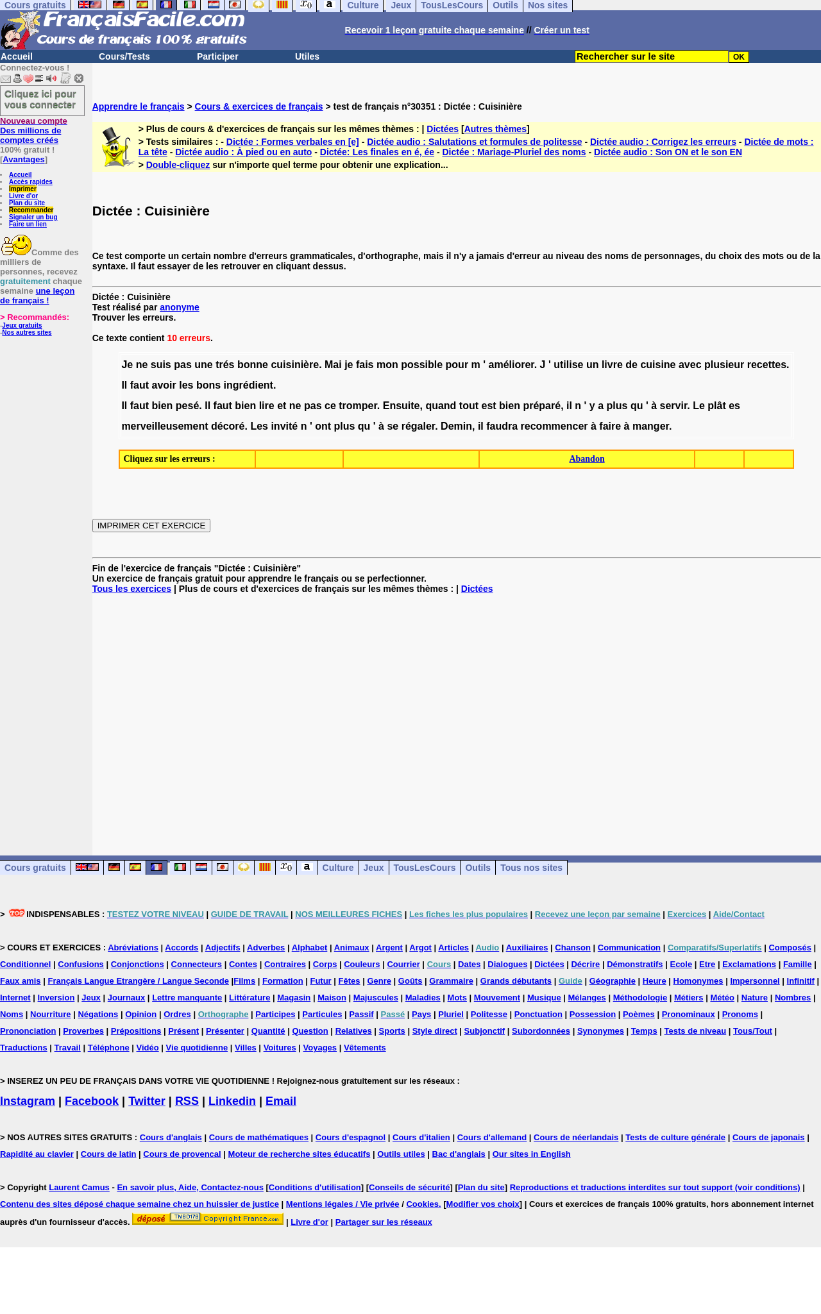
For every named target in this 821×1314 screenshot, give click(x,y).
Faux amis (20, 981)
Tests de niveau (695, 1031)
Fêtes (349, 981)
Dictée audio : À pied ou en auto (243, 152)
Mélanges (587, 997)
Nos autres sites (26, 332)
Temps (644, 1031)
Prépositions (136, 1031)
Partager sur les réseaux (383, 1222)
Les (259, 426)
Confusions (81, 964)
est (489, 405)
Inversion (56, 997)
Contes (243, 964)
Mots (457, 997)
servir (674, 405)
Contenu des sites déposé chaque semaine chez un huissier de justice (139, 1204)
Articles (453, 947)
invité (284, 426)
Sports (392, 1031)
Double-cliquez (178, 165)
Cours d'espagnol (350, 1137)
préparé (542, 405)
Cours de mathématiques (259, 1137)
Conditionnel (25, 964)
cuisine (657, 364)
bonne (252, 364)
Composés (789, 947)
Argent (389, 947)
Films (244, 981)
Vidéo (148, 1047)
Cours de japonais (768, 1137)
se (392, 426)
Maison (331, 997)
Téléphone (109, 1047)
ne (142, 364)
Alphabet (310, 947)
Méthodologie (640, 997)
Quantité (268, 1031)
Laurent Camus (79, 1187)
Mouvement (497, 997)
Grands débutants (516, 981)
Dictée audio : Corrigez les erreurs (663, 142)
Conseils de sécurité (409, 1187)
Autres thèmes (495, 129)
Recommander (31, 210)
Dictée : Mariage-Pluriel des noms (514, 152)
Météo (722, 997)
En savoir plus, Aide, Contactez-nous (190, 1187)
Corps (325, 964)
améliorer (511, 364)
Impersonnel (754, 981)
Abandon (586, 459)
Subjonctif (484, 1031)
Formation (282, 981)
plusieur (724, 364)
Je (127, 364)
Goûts (410, 981)
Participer (218, 56)
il (569, 405)
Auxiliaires (527, 947)
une (203, 364)
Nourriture (50, 1014)
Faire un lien (28, 224)
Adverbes (266, 947)
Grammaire (451, 981)
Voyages (320, 1047)
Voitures (280, 1047)
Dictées (443, 129)
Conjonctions (137, 964)
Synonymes (600, 1031)
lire (267, 405)
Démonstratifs (635, 964)
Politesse (489, 1014)
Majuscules (375, 997)
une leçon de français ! (37, 295)
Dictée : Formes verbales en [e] (292, 142)
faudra (502, 426)
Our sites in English (532, 1154)
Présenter (225, 1031)
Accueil (17, 56)
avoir (164, 385)
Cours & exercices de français (259, 106)
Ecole (681, 964)
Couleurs (362, 964)
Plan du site (27, 202)
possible (422, 364)
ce (330, 405)
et (281, 405)
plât (716, 405)
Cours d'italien (421, 1137)
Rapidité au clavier (37, 1154)
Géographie (612, 981)
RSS (187, 1101)
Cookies (422, 1204)
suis (161, 364)
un (592, 364)
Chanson (573, 947)
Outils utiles (401, 1154)
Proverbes (83, 1031)
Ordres (177, 1014)
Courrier (403, 964)
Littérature (249, 997)
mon (387, 364)
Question (310, 1031)
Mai (333, 364)
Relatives (353, 1031)
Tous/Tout (752, 1031)
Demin (456, 426)
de (631, 364)
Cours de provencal (182, 1154)
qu (637, 405)
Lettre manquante (187, 997)
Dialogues (507, 964)
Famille (797, 964)
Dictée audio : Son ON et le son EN (668, 152)
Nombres (793, 997)
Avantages (23, 159)
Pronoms (740, 1014)
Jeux (374, 868)
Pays (421, 1014)
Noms (11, 1014)
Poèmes (639, 1014)
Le (699, 405)
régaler (418, 426)
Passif (361, 1014)
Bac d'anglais (459, 1154)
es (734, 405)
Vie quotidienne (197, 1047)
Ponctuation (538, 1014)
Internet (15, 997)
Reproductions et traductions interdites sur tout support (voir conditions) (655, 1187)
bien (162, 405)
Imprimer (23, 188)
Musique (544, 997)
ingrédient (248, 385)
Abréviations (133, 947)
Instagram (27, 1101)
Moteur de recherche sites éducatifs (299, 1154)
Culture (338, 868)
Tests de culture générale (675, 1137)
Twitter (146, 1101)
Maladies (423, 997)
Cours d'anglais (171, 1137)
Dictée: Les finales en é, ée (377, 152)
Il (124, 385)
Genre (379, 981)
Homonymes (698, 981)
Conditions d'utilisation (315, 1187)
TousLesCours (425, 868)
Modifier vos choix (483, 1204)
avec (690, 364)
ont (323, 426)
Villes (246, 1047)
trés (225, 364)
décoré (227, 426)
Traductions (23, 1047)
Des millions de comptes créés (33, 130)
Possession (593, 1014)
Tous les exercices (131, 589)
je (348, 364)
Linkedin (232, 1101)
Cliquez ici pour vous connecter (40, 99)
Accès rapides (31, 181)
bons (208, 385)
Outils (478, 868)
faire (610, 426)
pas (183, 364)
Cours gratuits (35, 868)
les (186, 385)
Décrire (585, 964)
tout (468, 405)
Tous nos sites (531, 868)
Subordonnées (541, 1031)
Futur (320, 981)
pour (457, 364)
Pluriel (451, 1014)
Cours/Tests (124, 56)
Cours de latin (109, 1154)
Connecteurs (196, 964)
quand (440, 405)
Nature (754, 997)
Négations (98, 1014)
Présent (183, 1031)
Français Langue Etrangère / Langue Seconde (137, 981)
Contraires (285, 964)
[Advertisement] (456, 714)
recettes (766, 364)
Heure (654, 981)
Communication (629, 947)
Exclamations (749, 964)
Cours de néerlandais (576, 1137)
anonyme (179, 307)
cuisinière (295, 364)
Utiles (307, 56)
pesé (187, 405)
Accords (181, 947)
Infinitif (801, 981)
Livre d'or (23, 195)
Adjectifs (223, 947)
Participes (275, 1014)
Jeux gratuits (22, 325)
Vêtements (365, 1047)
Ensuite (401, 405)
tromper (358, 405)
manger (650, 426)
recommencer (554, 426)
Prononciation (28, 1031)
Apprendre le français (138, 106)
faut (139, 385)
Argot (420, 947)
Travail (68, 1047)
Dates (469, 964)
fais (365, 364)
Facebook (92, 1101)
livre (612, 364)
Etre (707, 964)
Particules (322, 1014)
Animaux (351, 947)
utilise (568, 364)
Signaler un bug (33, 217)
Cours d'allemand (492, 1137)
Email (281, 1101)
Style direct (434, 1031)
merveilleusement (164, 426)
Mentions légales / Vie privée (343, 1204)
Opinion (141, 1014)
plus (617, 405)
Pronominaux (688, 1014)
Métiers (689, 997)
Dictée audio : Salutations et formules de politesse (474, 142)
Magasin (293, 997)
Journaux (127, 997)
